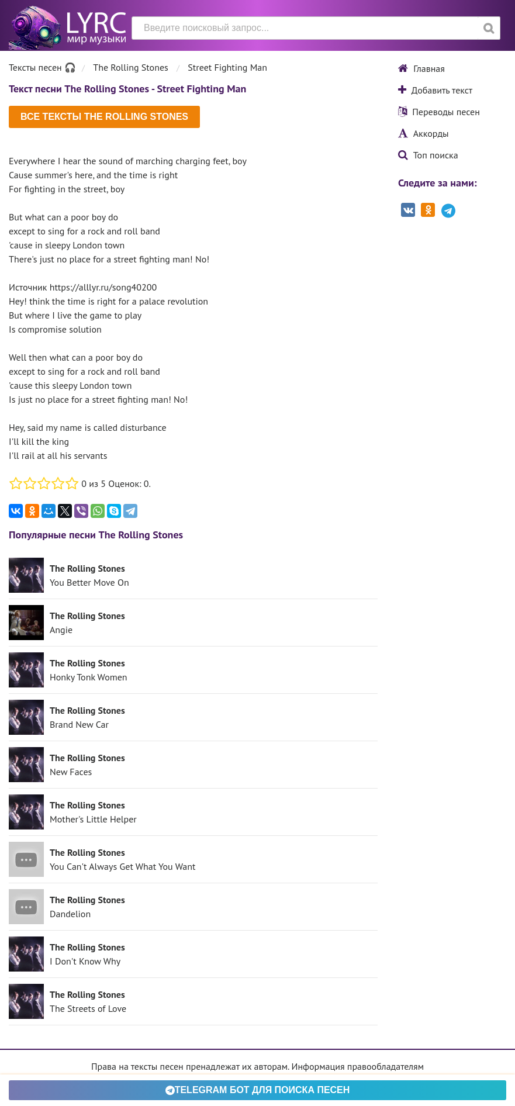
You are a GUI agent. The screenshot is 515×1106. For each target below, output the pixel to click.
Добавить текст (435, 90)
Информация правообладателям (358, 1066)
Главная (421, 68)
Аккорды (423, 133)
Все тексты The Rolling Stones (104, 117)
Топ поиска (428, 155)
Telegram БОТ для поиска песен (257, 1090)
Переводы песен (439, 111)
